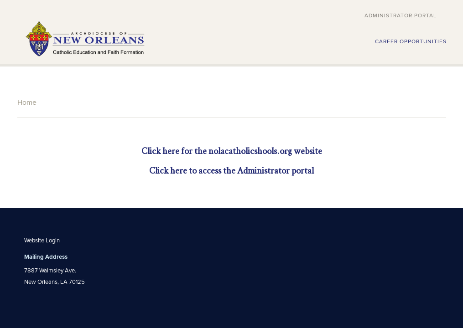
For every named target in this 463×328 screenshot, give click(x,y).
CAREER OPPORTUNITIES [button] (411, 41)
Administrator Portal (400, 15)
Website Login (42, 240)
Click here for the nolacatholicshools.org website (231, 151)
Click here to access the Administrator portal (231, 170)
